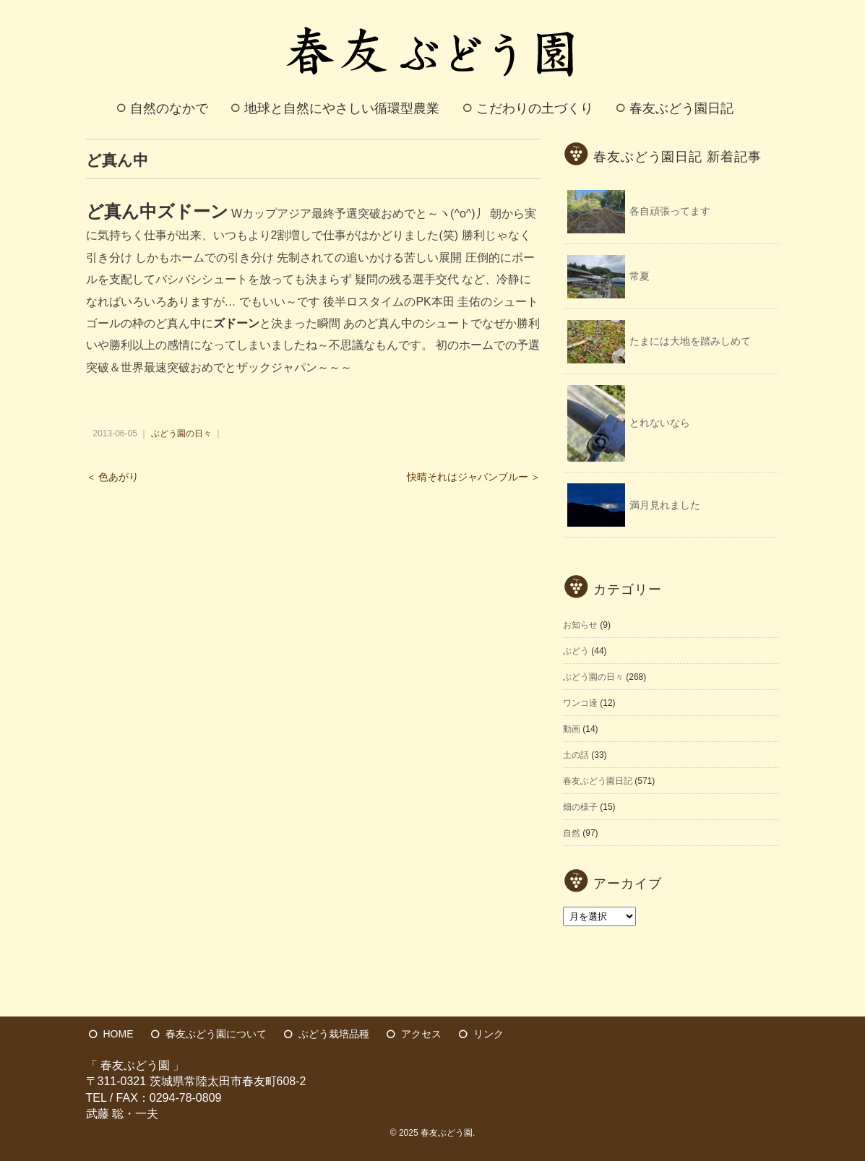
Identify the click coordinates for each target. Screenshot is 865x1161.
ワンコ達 (580, 703)
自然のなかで (169, 108)
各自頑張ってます (669, 211)
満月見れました (664, 505)
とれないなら (659, 422)
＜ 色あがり (112, 477)
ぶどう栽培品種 (333, 1034)
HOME (118, 1034)
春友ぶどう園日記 (681, 108)
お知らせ (580, 625)
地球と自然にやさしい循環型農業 (341, 108)
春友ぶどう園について (216, 1034)
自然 (571, 833)
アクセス (421, 1034)
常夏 (639, 276)
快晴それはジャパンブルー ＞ (474, 477)
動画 (571, 729)
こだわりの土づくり (534, 108)
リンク (488, 1034)
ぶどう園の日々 (181, 433)
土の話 (576, 755)
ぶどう (576, 651)
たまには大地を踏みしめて (690, 341)
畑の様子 (580, 807)
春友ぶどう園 (447, 1133)
